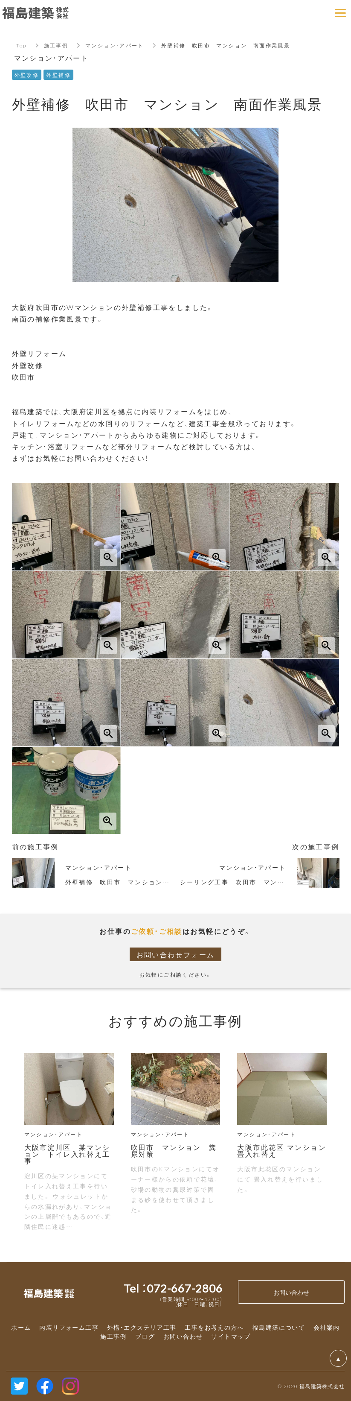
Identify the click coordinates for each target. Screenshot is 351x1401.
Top (21, 45)
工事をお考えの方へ (214, 1327)
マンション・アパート (114, 45)
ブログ (145, 1336)
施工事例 (56, 45)
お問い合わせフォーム (175, 954)
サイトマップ (230, 1336)
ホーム (21, 1327)
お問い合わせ (183, 1336)
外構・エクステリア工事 (141, 1327)
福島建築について (278, 1327)
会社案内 (326, 1327)
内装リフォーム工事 (69, 1327)
